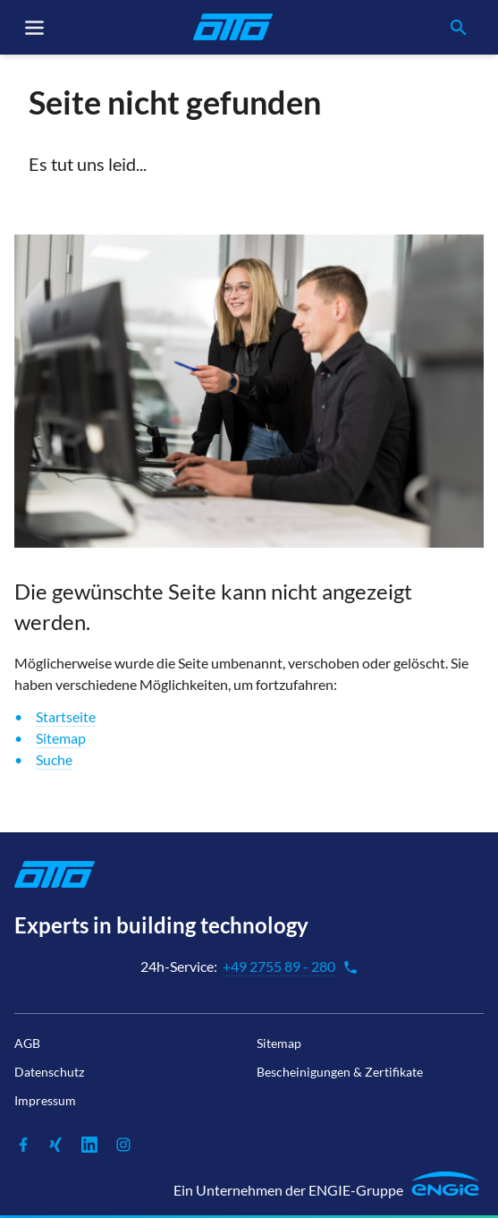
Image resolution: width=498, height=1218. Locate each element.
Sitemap (61, 737)
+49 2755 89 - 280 (291, 966)
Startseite (66, 716)
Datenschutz (49, 1071)
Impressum (45, 1100)
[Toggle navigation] (35, 28)
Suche (54, 759)
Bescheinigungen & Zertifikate (340, 1071)
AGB (27, 1043)
